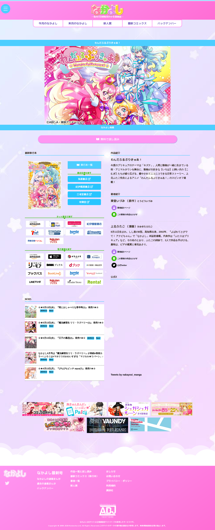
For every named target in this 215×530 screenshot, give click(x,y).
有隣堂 (84, 202)
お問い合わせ (113, 476)
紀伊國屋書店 (84, 187)
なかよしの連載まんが (48, 478)
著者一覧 (75, 480)
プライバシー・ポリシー (119, 480)
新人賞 (73, 485)
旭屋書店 (84, 179)
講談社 (109, 490)
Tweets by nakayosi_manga (126, 375)
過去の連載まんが (46, 483)
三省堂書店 (84, 194)
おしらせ (111, 471)
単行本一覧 (85, 164)
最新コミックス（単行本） (84, 476)
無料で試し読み (107, 139)
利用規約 (111, 485)
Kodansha (73, 526)
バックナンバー (45, 488)
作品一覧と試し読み (81, 471)
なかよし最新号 (50, 472)
